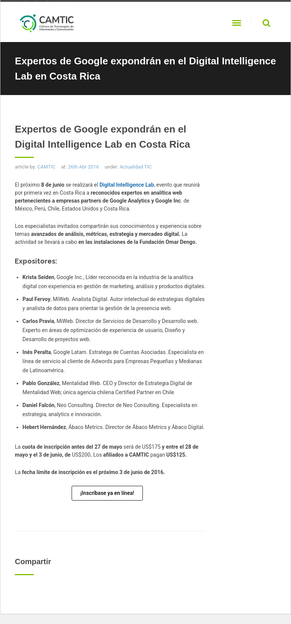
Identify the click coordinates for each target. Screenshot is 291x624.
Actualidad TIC (136, 167)
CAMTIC (46, 167)
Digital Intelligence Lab (126, 185)
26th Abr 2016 (83, 167)
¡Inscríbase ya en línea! (107, 493)
